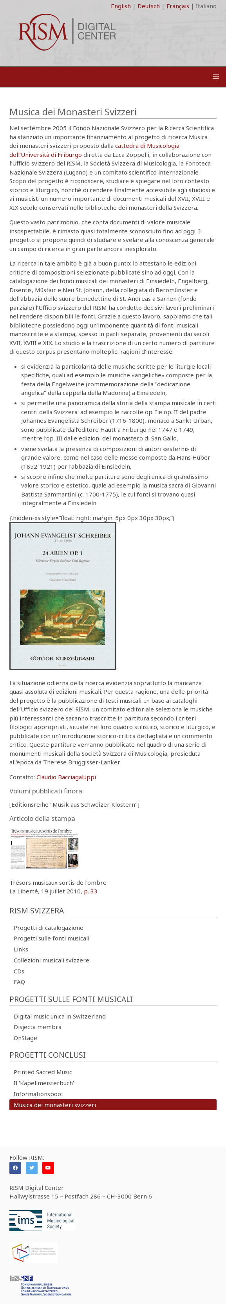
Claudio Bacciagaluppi (66, 777)
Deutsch (148, 6)
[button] (216, 77)
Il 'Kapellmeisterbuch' (44, 1083)
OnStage (25, 1038)
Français (177, 6)
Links (21, 949)
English (121, 6)
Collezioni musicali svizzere (51, 960)
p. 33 (91, 891)
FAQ (19, 982)
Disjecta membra (37, 1027)
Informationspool (38, 1094)
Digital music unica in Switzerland (60, 1016)
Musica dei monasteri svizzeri (55, 1105)
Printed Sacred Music (43, 1072)
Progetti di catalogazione (48, 927)
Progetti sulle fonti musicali (51, 938)
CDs (19, 971)
